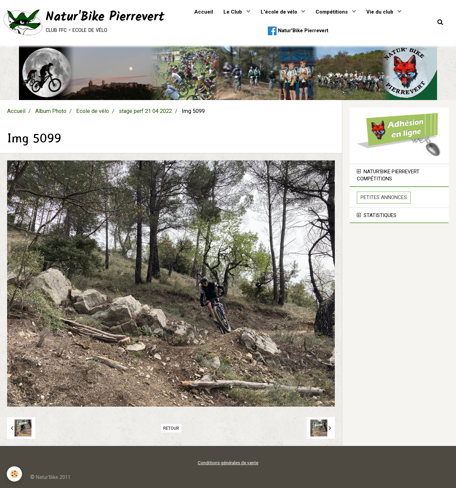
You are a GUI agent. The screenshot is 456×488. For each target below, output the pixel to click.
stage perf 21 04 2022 (145, 111)
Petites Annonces (384, 197)
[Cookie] (14, 474)
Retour (171, 428)
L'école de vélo (280, 12)
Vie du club (380, 12)
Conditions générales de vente (228, 462)
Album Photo (50, 111)
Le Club (233, 12)
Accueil (203, 12)
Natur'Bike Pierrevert (298, 31)
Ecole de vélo (92, 111)
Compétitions (332, 12)
